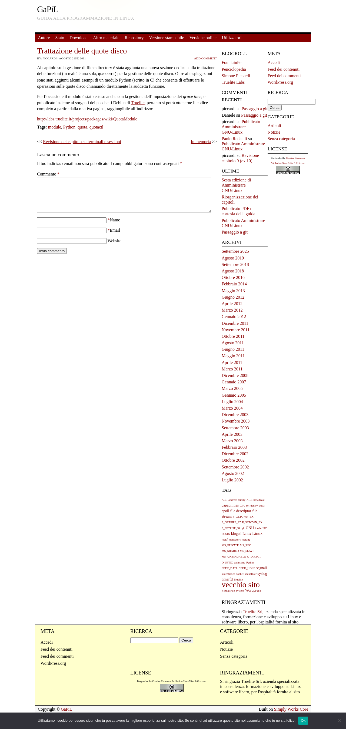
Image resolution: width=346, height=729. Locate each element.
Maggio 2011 (233, 355)
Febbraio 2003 (234, 447)
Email (115, 236)
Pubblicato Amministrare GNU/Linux (241, 126)
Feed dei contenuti (284, 69)
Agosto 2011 (233, 342)
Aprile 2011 (232, 362)
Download (78, 37)
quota (82, 126)
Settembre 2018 (235, 264)
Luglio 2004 (232, 401)
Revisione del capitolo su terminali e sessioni (82, 141)
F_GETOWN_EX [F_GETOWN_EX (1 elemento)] (243, 516)
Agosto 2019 (233, 258)
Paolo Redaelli (234, 138)
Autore (44, 37)
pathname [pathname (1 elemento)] (239, 562)
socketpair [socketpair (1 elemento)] (251, 573)
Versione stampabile (166, 37)
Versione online (203, 37)
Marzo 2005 (232, 388)
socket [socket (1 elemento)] (240, 573)
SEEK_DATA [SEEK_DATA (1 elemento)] (230, 568)
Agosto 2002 (233, 473)
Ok (303, 720)
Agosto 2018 (233, 271)
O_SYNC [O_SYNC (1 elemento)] (227, 562)
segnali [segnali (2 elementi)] (261, 568)
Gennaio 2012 (234, 316)
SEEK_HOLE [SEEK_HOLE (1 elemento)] (247, 568)
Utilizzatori (232, 37)
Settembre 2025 (235, 251)
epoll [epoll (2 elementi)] (225, 511)
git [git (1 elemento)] (243, 528)
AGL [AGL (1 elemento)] (249, 499)
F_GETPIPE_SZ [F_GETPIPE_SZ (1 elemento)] (231, 522)
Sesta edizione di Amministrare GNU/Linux (236, 185)
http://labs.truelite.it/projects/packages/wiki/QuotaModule (87, 118)
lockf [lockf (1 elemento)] (225, 539)
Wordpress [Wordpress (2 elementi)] (253, 590)
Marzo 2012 (232, 310)
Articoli (274, 125)
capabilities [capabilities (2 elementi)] (230, 505)
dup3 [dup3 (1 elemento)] (262, 505)
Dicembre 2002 (235, 453)
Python (69, 126)
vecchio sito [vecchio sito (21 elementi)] (241, 584)
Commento (48, 173)
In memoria (201, 141)
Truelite (138, 102)
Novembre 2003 (236, 421)
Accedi (274, 62)
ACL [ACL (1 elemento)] (224, 499)
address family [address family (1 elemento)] (236, 499)
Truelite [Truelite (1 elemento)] (238, 579)
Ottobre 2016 (233, 277)
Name (115, 226)
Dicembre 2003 (235, 414)
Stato (59, 37)
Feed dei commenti (284, 75)
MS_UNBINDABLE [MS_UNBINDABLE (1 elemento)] (234, 556)
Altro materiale (106, 37)
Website (114, 246)
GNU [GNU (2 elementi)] (250, 528)
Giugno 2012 (233, 297)
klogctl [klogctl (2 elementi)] (236, 534)
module (54, 126)
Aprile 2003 (232, 434)
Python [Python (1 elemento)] (250, 562)
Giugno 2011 (233, 349)
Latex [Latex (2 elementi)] (246, 534)
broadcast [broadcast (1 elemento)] (259, 499)
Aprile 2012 (232, 303)
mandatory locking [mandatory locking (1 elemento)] (239, 539)
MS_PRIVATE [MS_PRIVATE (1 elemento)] (230, 545)
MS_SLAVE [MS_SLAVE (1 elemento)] (247, 550)
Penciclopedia (234, 69)
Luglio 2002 (232, 480)
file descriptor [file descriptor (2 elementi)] (240, 511)
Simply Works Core (291, 709)
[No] (339, 720)
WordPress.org (280, 82)
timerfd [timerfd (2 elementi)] (227, 579)
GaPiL (47, 9)
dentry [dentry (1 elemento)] (254, 505)
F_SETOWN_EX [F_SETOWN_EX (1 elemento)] (252, 522)
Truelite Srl (252, 611)
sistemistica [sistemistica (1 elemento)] (228, 573)
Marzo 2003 (232, 440)
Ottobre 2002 (233, 460)
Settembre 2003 (235, 428)
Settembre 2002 (235, 467)
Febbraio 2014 (234, 284)
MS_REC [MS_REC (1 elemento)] (245, 545)
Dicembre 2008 (235, 375)
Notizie (274, 132)
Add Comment (205, 58)
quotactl (96, 126)
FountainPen (233, 62)
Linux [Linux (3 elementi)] (257, 533)
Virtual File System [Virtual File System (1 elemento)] (233, 590)
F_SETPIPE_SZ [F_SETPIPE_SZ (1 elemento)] (231, 528)
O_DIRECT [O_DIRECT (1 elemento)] (254, 556)
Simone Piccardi (236, 75)
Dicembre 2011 (235, 323)
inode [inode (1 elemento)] (258, 528)
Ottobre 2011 (233, 336)
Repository (134, 37)
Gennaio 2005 (234, 395)
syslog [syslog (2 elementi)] (262, 574)
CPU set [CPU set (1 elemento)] (244, 505)
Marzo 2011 (232, 369)
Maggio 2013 (233, 290)
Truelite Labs (233, 82)
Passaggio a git (255, 108)
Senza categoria (281, 138)
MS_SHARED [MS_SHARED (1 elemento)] (230, 550)
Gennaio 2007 (234, 382)
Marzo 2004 (232, 408)
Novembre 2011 (235, 330)
